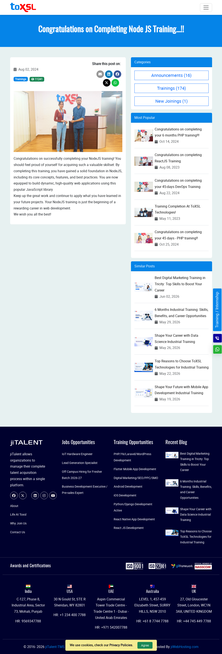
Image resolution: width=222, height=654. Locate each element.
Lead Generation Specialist (80, 463)
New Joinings (171, 101)
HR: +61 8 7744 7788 (152, 621)
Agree (145, 645)
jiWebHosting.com (184, 646)
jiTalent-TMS (55, 646)
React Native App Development (134, 519)
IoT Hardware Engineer (77, 454)
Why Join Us (18, 523)
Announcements (171, 75)
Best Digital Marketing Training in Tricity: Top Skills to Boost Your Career (180, 284)
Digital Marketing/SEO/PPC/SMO (136, 478)
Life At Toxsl (18, 514)
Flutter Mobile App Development (135, 469)
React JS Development (129, 528)
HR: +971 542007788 (111, 627)
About (14, 506)
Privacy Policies (120, 645)
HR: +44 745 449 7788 (194, 621)
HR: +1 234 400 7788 (70, 614)
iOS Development (125, 495)
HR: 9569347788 (28, 621)
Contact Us (17, 532)
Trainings (20, 79)
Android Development (128, 486)
